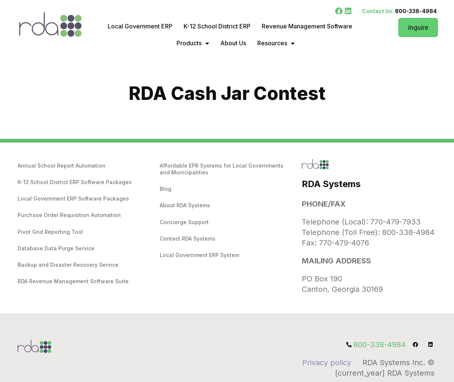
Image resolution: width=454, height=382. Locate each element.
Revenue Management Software (307, 26)
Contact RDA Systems (187, 238)
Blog (165, 189)
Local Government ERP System (199, 255)
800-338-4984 (416, 11)
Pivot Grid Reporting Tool (50, 232)
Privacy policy (326, 362)
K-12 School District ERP (217, 26)
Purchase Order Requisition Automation (69, 215)
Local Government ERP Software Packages (73, 198)
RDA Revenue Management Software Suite (73, 281)
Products (193, 43)
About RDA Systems (185, 205)
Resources (276, 43)
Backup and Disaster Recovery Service (68, 265)
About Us (233, 43)
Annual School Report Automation (61, 165)
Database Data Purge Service (56, 248)
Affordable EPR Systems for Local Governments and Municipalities (221, 168)
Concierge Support (184, 222)
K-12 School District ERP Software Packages (75, 182)
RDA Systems (331, 183)
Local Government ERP (140, 26)
